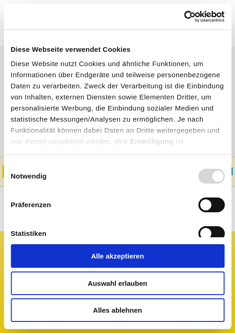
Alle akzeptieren (117, 256)
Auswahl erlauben (117, 283)
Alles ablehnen (117, 310)
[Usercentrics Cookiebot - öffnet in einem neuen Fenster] (183, 17)
